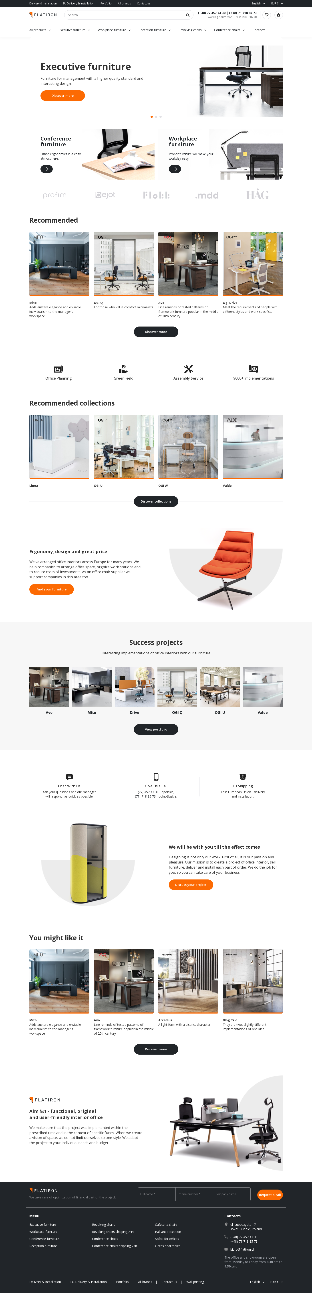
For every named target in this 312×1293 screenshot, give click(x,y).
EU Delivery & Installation (78, 3)
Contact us (143, 3)
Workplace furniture (112, 30)
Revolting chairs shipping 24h (113, 1232)
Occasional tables (167, 1246)
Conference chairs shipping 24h (114, 1246)
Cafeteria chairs (166, 1224)
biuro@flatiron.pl (242, 1249)
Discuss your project (191, 885)
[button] (152, 117)
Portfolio (106, 3)
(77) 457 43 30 (148, 792)
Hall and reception (168, 1232)
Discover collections (156, 501)
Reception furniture (153, 30)
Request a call (270, 1194)
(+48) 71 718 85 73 (240, 13)
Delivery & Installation (43, 3)
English (256, 3)
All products (37, 30)
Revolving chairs (190, 30)
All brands (124, 3)
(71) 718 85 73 (145, 796)
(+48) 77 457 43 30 (209, 13)
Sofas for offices (167, 1239)
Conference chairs (227, 30)
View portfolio (156, 729)
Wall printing (195, 1282)
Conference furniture (44, 1239)
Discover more (63, 95)
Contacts (259, 30)
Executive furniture (72, 30)
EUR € (274, 3)
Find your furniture (51, 589)
